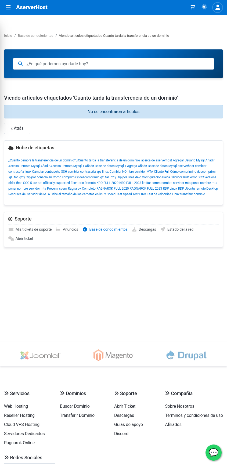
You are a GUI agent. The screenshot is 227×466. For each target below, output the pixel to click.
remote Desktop (207, 188)
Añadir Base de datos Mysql (157, 166)
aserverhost (186, 166)
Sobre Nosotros (179, 406)
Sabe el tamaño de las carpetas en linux (78, 194)
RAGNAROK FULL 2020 (112, 188)
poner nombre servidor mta (27, 188)
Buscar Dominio (75, 406)
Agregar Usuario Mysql (188, 160)
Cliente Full (161, 172)
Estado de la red (176, 229)
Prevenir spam (57, 188)
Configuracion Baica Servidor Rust (165, 177)
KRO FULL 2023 (130, 183)
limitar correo (151, 183)
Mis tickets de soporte (30, 229)
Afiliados (173, 424)
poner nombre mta (204, 183)
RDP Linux (170, 188)
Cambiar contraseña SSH (49, 172)
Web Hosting (16, 406)
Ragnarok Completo (82, 188)
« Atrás (17, 128)
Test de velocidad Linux (163, 194)
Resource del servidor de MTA (29, 194)
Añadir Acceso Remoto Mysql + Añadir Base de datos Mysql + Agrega (89, 166)
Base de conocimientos (35, 36)
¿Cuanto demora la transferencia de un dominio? (41, 160)
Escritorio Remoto (83, 183)
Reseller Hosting (19, 415)
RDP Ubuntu (186, 188)
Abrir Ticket (124, 406)
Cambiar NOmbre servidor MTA (131, 172)
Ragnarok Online (19, 442)
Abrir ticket (20, 238)
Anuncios (67, 229)
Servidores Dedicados (24, 433)
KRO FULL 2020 (107, 183)
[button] (8, 7)
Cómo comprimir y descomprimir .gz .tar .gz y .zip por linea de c (97, 177)
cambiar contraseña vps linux (88, 172)
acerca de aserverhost (156, 160)
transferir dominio (192, 194)
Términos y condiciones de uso (194, 415)
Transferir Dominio (77, 415)
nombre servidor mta (175, 183)
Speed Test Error (134, 194)
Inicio (8, 36)
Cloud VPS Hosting (21, 424)
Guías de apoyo (128, 424)
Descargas (144, 229)
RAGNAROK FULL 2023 (146, 188)
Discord (121, 433)
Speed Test (114, 194)
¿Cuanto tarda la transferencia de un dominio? (108, 160)
